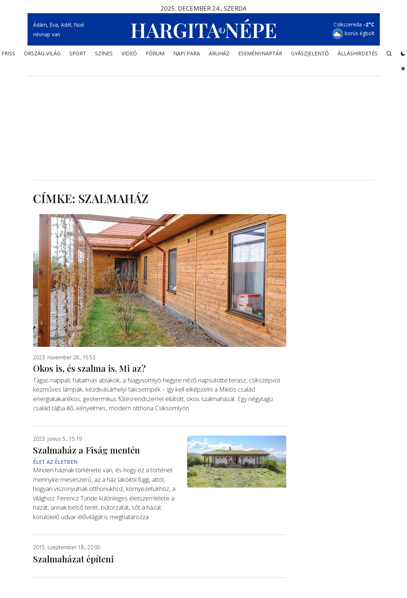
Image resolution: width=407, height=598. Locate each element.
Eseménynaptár (260, 53)
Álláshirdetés (358, 53)
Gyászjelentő (310, 53)
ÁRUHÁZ (219, 53)
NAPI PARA (186, 53)
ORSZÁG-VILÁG (42, 53)
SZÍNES (104, 53)
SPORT (77, 53)
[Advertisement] (203, 117)
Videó (129, 53)
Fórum (155, 53)
